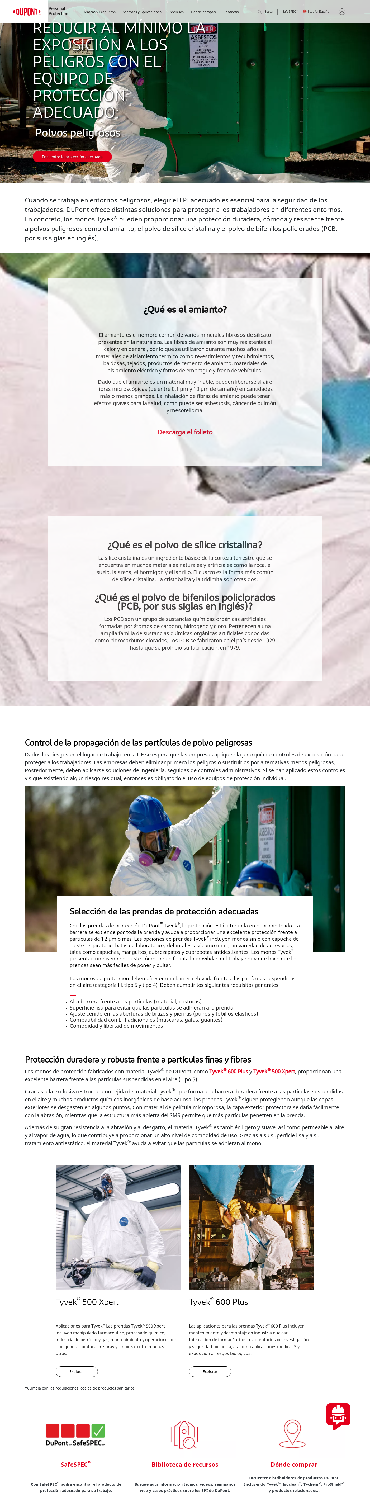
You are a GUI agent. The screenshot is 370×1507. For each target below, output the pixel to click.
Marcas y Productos (100, 12)
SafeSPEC (290, 12)
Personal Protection (58, 11)
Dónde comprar (203, 12)
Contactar (231, 12)
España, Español (319, 12)
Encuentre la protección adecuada (72, 156)
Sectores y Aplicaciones (142, 12)
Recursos (176, 12)
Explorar (76, 1371)
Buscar (266, 12)
